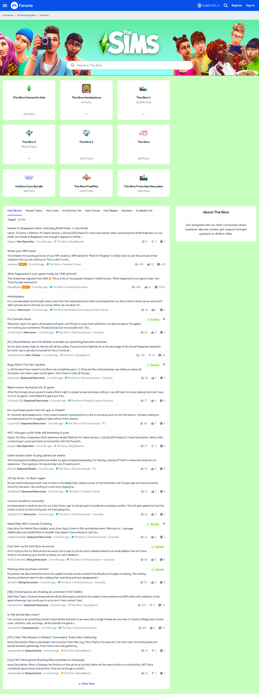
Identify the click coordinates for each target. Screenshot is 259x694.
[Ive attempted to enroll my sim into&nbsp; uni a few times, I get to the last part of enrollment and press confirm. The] (86, 508)
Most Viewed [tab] (92, 210)
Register (237, 5)
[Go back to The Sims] (144, 142)
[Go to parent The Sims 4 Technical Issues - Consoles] (79, 332)
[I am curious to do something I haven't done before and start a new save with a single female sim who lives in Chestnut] (86, 621)
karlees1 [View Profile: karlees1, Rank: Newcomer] (12, 309)
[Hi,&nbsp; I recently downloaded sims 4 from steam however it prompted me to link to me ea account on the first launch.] (86, 417)
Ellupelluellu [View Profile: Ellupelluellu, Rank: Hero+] (14, 287)
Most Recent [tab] (14, 210)
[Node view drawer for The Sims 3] (29, 158)
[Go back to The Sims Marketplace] (86, 98)
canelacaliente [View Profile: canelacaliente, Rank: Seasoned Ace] (15, 650)
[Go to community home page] (22, 5)
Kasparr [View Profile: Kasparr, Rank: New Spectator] (11, 241)
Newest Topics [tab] (34, 210)
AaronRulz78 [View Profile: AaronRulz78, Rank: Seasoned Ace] (14, 628)
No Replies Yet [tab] (144, 210)
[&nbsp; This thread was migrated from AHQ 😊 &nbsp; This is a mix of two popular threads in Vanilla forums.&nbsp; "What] (86, 280)
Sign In (250, 5)
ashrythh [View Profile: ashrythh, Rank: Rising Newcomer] (12, 582)
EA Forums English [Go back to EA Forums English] (26, 15)
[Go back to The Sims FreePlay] (86, 186)
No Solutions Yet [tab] (71, 210)
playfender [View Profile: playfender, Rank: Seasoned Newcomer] (13, 378)
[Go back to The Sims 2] (86, 142)
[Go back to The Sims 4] (143, 98)
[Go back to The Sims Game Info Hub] (29, 98)
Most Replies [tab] (110, 210)
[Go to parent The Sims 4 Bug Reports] (68, 242)
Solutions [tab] (126, 210)
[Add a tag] (22, 219)
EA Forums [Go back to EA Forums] (8, 15)
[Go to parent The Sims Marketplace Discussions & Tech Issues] (78, 310)
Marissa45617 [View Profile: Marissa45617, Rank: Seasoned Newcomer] (15, 605)
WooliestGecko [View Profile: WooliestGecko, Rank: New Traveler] (16, 355)
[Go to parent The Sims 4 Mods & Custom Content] (90, 401)
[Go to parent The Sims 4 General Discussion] (68, 287)
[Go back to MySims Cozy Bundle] (29, 186)
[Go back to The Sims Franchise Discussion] (143, 186)
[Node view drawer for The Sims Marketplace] (86, 114)
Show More (86, 683)
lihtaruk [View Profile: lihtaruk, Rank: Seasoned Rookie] (11, 468)
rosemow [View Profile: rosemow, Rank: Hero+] (12, 264)
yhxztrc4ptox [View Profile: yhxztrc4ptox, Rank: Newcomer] (15, 332)
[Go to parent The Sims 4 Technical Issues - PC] (85, 423)
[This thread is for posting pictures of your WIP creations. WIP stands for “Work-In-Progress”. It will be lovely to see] (86, 258)
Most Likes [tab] (52, 210)
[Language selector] (208, 5)
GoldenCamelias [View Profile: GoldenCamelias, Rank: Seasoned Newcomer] (16, 537)
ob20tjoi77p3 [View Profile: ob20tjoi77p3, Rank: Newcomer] (15, 514)
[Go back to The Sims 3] (29, 142)
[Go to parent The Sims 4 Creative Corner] (63, 264)
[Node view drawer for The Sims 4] (143, 114)
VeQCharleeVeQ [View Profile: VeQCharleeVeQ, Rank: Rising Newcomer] (16, 559)
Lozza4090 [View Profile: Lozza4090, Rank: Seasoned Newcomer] (13, 423)
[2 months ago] (43, 242)
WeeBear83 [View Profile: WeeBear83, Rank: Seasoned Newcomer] (14, 491)
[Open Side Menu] (5, 5)
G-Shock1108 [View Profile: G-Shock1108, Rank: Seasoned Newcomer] (15, 400)
